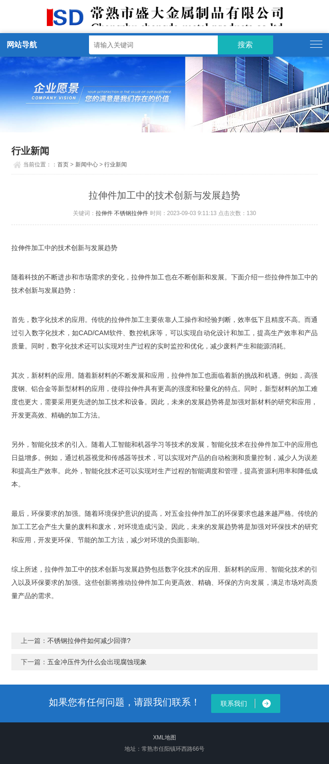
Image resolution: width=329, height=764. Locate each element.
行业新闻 (115, 164)
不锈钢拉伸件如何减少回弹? (89, 640)
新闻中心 (86, 164)
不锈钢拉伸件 (131, 213)
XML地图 (164, 737)
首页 (63, 164)
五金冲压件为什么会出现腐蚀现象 (97, 662)
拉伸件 (104, 213)
